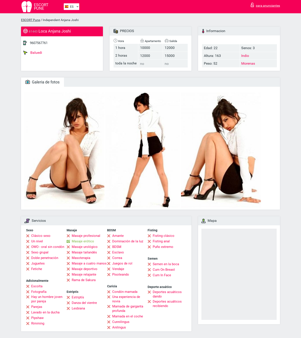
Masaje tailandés (84, 252)
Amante (118, 236)
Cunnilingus (120, 322)
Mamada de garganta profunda (127, 308)
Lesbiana (78, 308)
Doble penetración (44, 258)
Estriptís (78, 297)
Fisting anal (161, 241)
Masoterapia (81, 258)
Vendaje (118, 269)
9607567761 (39, 43)
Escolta (36, 286)
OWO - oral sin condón (47, 247)
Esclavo (118, 252)
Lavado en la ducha (45, 312)
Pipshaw (37, 318)
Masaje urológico (85, 247)
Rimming (37, 323)
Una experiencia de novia (126, 299)
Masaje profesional (86, 236)
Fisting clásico (163, 236)
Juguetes (38, 263)
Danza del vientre (84, 303)
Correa (117, 258)
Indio (245, 56)
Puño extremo (163, 247)
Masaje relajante (84, 274)
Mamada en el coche (127, 316)
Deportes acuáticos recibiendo (167, 303)
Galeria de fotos (42, 82)
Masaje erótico (83, 241)
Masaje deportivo (84, 269)
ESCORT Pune (30, 20)
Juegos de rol (122, 263)
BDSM (116, 247)
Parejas (36, 307)
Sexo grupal (39, 252)
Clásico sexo (40, 236)
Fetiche (36, 269)
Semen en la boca (166, 264)
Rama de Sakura (84, 280)
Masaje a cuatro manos (89, 263)
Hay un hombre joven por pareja (46, 299)
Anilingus (119, 327)
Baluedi (32, 52)
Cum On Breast (164, 270)
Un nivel (37, 241)
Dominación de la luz (127, 241)
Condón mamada (124, 292)
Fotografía (38, 292)
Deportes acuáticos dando (167, 294)
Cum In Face (162, 275)
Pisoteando (120, 274)
